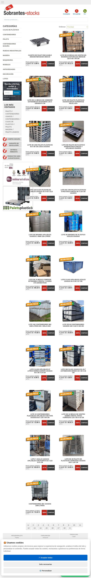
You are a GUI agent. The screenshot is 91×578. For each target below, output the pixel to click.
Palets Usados (12, 132)
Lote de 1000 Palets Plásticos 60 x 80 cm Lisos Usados (40, 145)
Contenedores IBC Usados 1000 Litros (40, 504)
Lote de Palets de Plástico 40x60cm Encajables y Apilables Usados (73, 146)
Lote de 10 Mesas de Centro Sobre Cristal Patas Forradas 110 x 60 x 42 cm (73, 415)
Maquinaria (8, 60)
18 (64, 528)
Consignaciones (33, 559)
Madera (6, 55)
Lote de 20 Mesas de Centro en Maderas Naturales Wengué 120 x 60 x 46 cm (73, 56)
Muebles (6, 65)
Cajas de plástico (11, 30)
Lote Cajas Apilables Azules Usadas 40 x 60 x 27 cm (73, 280)
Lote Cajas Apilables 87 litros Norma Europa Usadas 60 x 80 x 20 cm (39, 371)
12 (29, 528)
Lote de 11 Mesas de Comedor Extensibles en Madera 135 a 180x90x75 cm (39, 101)
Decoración (8, 74)
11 (80, 525)
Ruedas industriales (12, 51)
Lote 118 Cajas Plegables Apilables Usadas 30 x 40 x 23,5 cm (40, 191)
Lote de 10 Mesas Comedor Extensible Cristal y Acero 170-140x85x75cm (40, 281)
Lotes (5, 79)
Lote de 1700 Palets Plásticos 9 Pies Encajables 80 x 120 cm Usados (73, 191)
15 (47, 528)
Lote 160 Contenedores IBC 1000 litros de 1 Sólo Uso (40, 325)
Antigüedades (9, 69)
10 (74, 525)
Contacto (66, 12)
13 (35, 528)
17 (58, 528)
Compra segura (13, 139)
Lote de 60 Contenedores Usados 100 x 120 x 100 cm (73, 325)
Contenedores (9, 34)
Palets (6, 39)
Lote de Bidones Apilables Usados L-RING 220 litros (40, 235)
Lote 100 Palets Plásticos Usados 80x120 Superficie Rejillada (73, 101)
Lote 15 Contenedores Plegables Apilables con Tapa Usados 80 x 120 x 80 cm (40, 415)
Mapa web (31, 561)
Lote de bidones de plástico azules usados (73, 235)
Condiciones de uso (12, 561)
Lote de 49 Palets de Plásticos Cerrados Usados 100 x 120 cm (73, 460)
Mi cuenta (76, 12)
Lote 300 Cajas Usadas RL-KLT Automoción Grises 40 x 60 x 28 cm (73, 371)
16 (52, 528)
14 (40, 528)
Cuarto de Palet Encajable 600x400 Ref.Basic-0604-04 (40, 56)
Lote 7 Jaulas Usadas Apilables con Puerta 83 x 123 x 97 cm (39, 460)
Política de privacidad (13, 559)
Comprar (51, 63)
